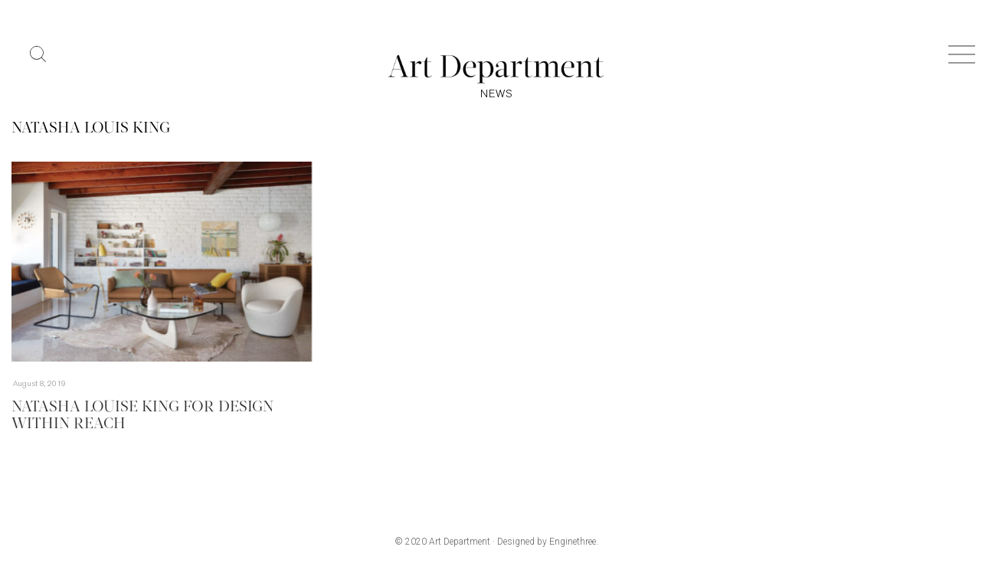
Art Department (459, 541)
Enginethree (572, 541)
